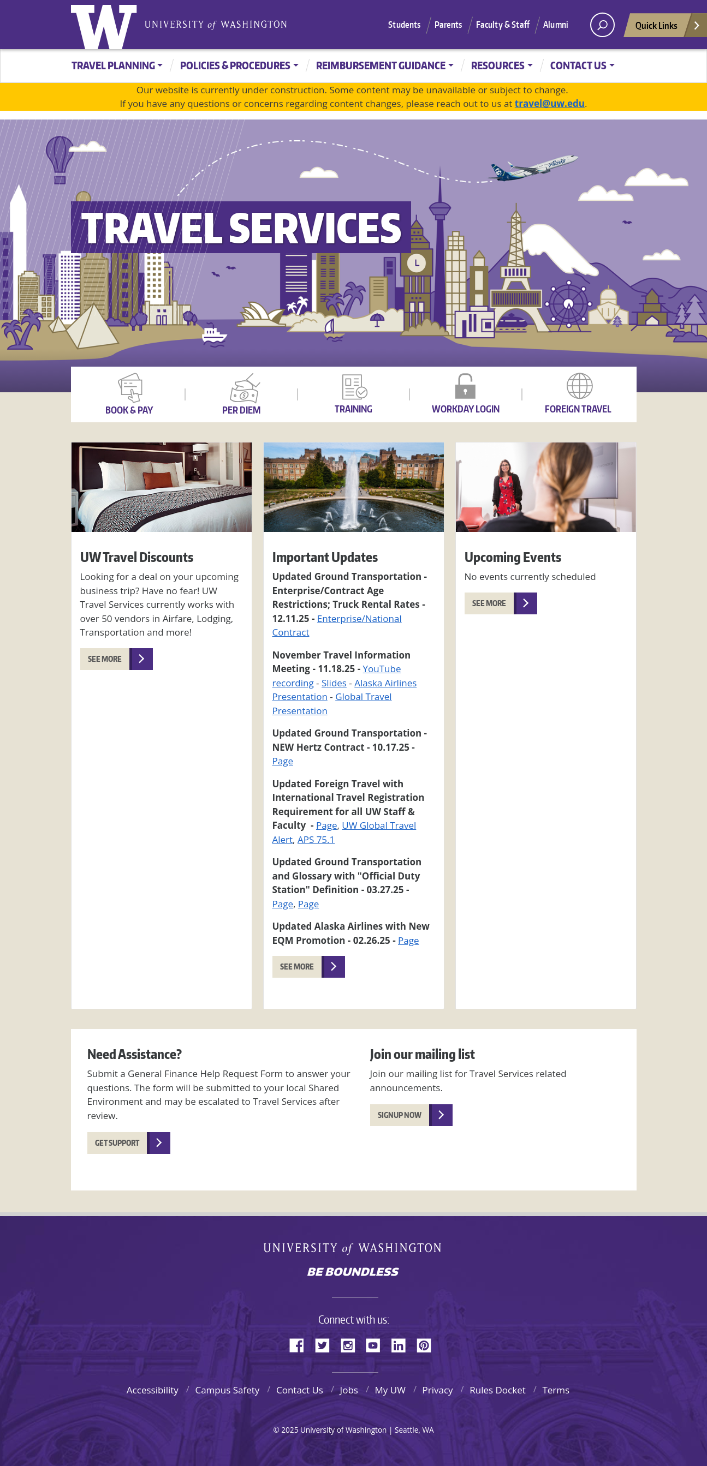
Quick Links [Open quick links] (668, 28)
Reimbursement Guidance (380, 65)
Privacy (438, 1390)
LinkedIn (402, 1343)
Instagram (351, 1343)
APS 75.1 (316, 839)
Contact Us (578, 65)
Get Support (117, 1142)
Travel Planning (113, 65)
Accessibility (153, 1390)
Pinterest (428, 1343)
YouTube (377, 1343)
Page (282, 761)
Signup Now (399, 1115)
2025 (289, 1430)
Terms (555, 1390)
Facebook (300, 1343)
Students (404, 24)
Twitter (326, 1343)
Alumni (555, 24)
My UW (390, 1390)
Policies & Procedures (235, 65)
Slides (334, 683)
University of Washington (106, 24)
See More (105, 658)
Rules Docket (498, 1390)
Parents (448, 24)
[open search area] (602, 25)
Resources (498, 65)
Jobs (349, 1390)
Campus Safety (227, 1390)
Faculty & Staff (503, 24)
